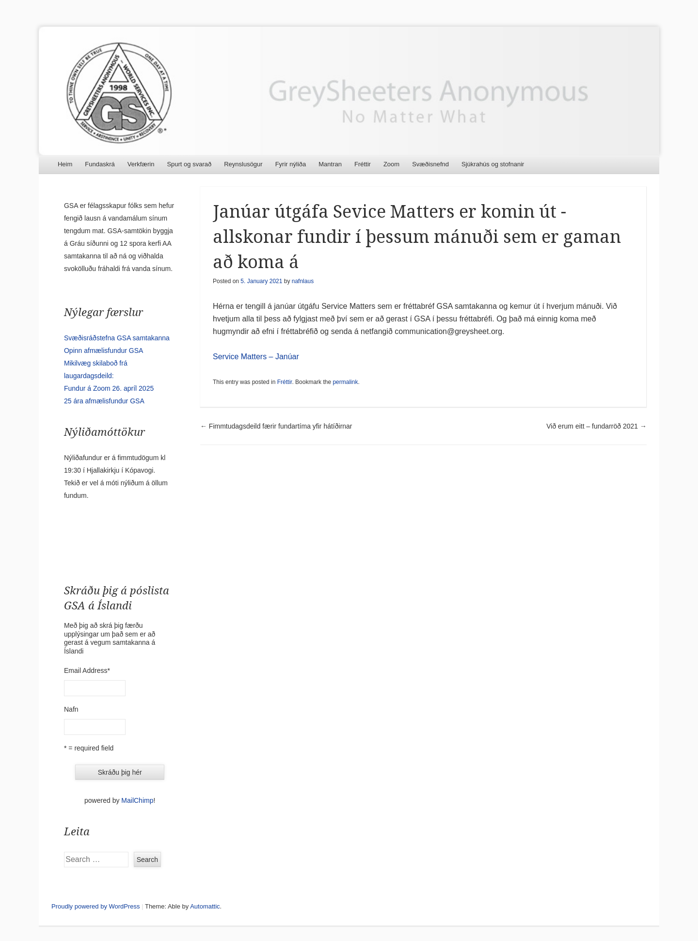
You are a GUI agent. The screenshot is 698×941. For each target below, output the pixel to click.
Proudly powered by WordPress (95, 906)
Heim (65, 164)
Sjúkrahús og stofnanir (492, 164)
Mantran (330, 164)
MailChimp (137, 800)
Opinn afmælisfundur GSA (103, 350)
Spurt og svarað (189, 164)
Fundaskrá (99, 164)
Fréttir (362, 164)
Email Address (87, 670)
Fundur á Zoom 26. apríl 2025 (109, 388)
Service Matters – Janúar (256, 356)
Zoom (391, 164)
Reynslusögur (243, 164)
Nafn (71, 709)
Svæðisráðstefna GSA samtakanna (117, 338)
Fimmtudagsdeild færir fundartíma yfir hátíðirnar (276, 426)
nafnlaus (303, 281)
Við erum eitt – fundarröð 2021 (596, 426)
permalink (345, 382)
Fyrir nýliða (290, 164)
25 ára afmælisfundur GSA (104, 401)
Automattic (205, 906)
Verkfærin (141, 164)
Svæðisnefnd (430, 164)
